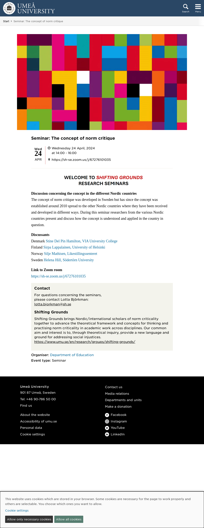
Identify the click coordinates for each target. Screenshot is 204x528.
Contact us (113, 387)
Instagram (116, 421)
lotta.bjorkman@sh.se (52, 304)
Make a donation (118, 406)
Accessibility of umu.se (38, 421)
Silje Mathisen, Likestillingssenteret (70, 254)
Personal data (31, 427)
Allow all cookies (68, 519)
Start (6, 21)
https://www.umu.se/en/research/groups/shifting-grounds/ (84, 341)
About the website (35, 414)
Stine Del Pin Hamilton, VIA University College (81, 241)
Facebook (116, 414)
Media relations (117, 393)
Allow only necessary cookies (29, 519)
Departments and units (123, 400)
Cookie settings (32, 434)
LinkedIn (115, 434)
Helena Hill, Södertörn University (69, 260)
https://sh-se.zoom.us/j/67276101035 (58, 276)
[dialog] (102, 509)
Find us (26, 405)
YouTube (115, 427)
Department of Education (72, 355)
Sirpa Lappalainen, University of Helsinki (74, 247)
